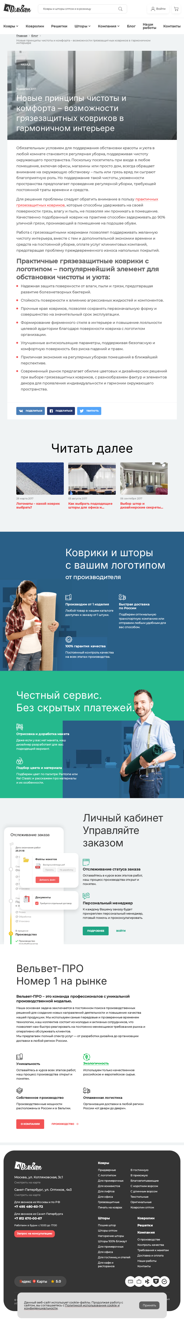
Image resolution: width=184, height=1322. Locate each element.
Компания (107, 26)
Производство (65, 1124)
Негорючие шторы (111, 1236)
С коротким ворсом (144, 1186)
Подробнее (95, 930)
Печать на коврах (110, 1207)
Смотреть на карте (27, 1182)
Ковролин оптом (142, 1207)
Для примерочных (110, 1180)
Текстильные (139, 1196)
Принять (149, 1305)
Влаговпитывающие (144, 1180)
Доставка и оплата (150, 1255)
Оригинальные (140, 1202)
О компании (30, 1124)
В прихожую (139, 1175)
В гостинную (139, 1170)
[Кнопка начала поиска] (120, 9)
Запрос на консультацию (34, 1233)
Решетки (59, 26)
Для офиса (105, 1196)
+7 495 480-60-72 (28, 1207)
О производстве (148, 1239)
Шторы (80, 26)
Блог (131, 26)
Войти (121, 930)
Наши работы (149, 26)
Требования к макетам (153, 1250)
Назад (25, 64)
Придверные (107, 1170)
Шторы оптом (107, 1230)
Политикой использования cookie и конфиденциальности (72, 1307)
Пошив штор (107, 1225)
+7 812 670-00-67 (28, 1218)
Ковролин (35, 26)
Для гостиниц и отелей (114, 1257)
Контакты (144, 1266)
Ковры (103, 1163)
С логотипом (107, 1175)
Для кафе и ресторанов (106, 1264)
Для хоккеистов (109, 1186)
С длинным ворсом (143, 1191)
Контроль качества (150, 1244)
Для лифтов (106, 1191)
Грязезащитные (108, 1202)
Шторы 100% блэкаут (112, 1241)
